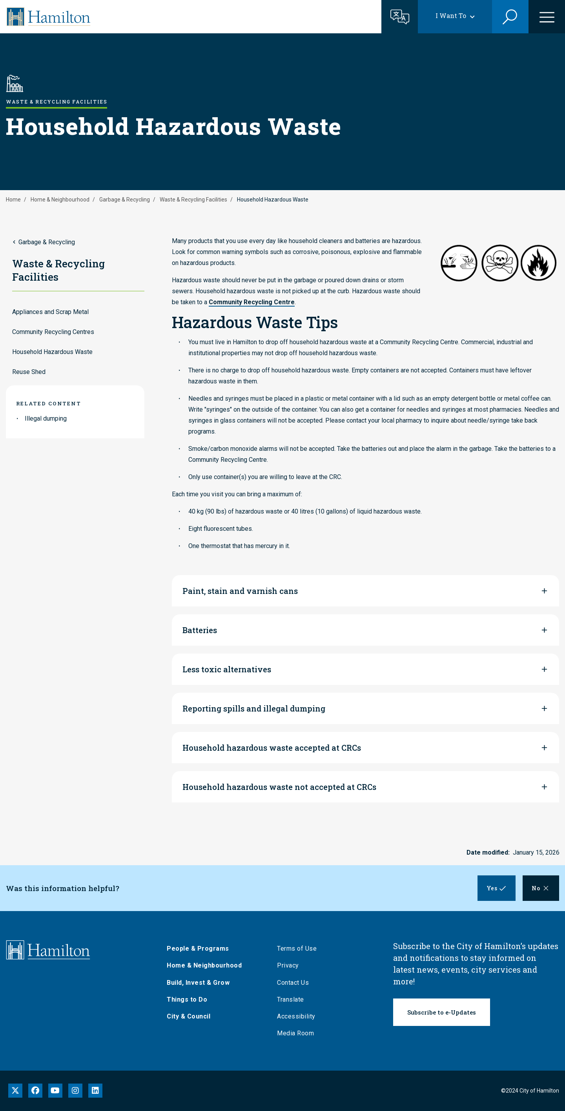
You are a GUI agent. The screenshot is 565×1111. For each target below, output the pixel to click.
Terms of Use (299, 948)
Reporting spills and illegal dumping (253, 708)
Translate (292, 999)
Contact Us (295, 982)
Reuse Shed (29, 372)
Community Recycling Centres (53, 332)
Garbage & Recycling (124, 199)
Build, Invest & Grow (200, 982)
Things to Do (189, 999)
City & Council (190, 1016)
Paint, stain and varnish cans (240, 591)
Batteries (199, 630)
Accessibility (298, 1016)
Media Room (297, 1033)
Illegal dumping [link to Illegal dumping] (46, 418)
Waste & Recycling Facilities (193, 199)
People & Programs (200, 948)
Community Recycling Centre (252, 302)
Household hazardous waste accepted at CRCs (271, 747)
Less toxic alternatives (226, 669)
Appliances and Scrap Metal (50, 312)
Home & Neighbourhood (60, 199)
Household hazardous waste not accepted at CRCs (279, 787)
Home (13, 199)
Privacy (290, 965)
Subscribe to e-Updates (441, 1012)
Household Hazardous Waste (52, 352)
